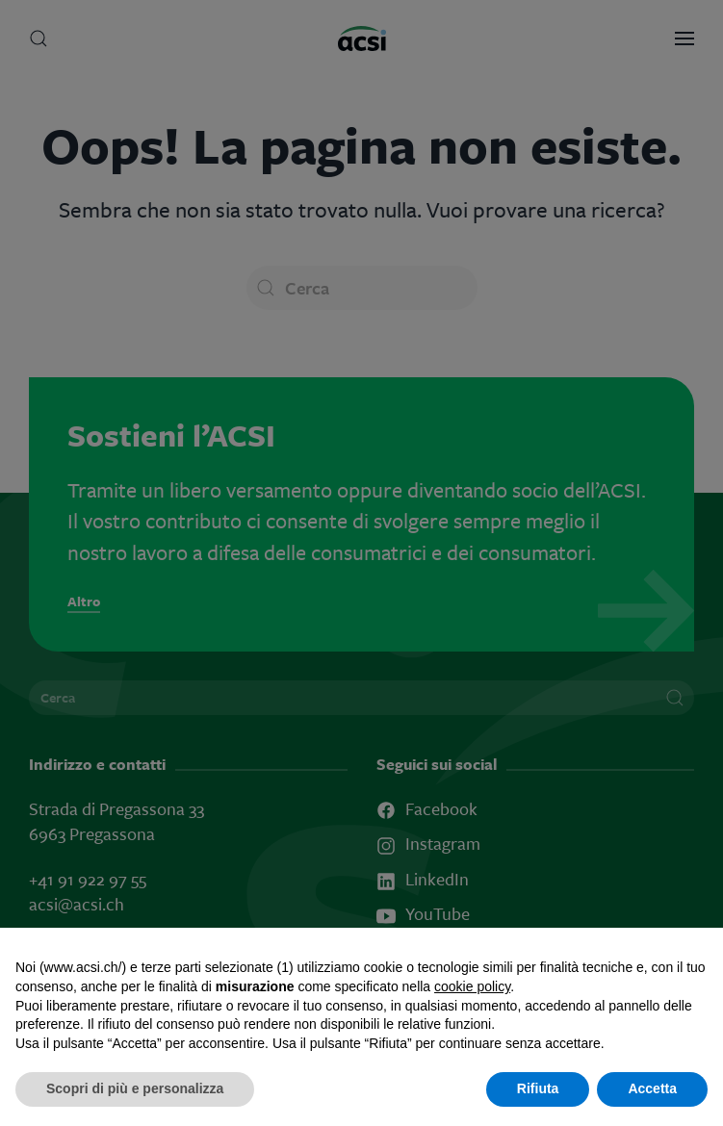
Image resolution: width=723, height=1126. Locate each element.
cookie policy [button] (472, 986)
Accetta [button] (652, 1088)
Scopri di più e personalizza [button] (134, 1088)
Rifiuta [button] (538, 1088)
